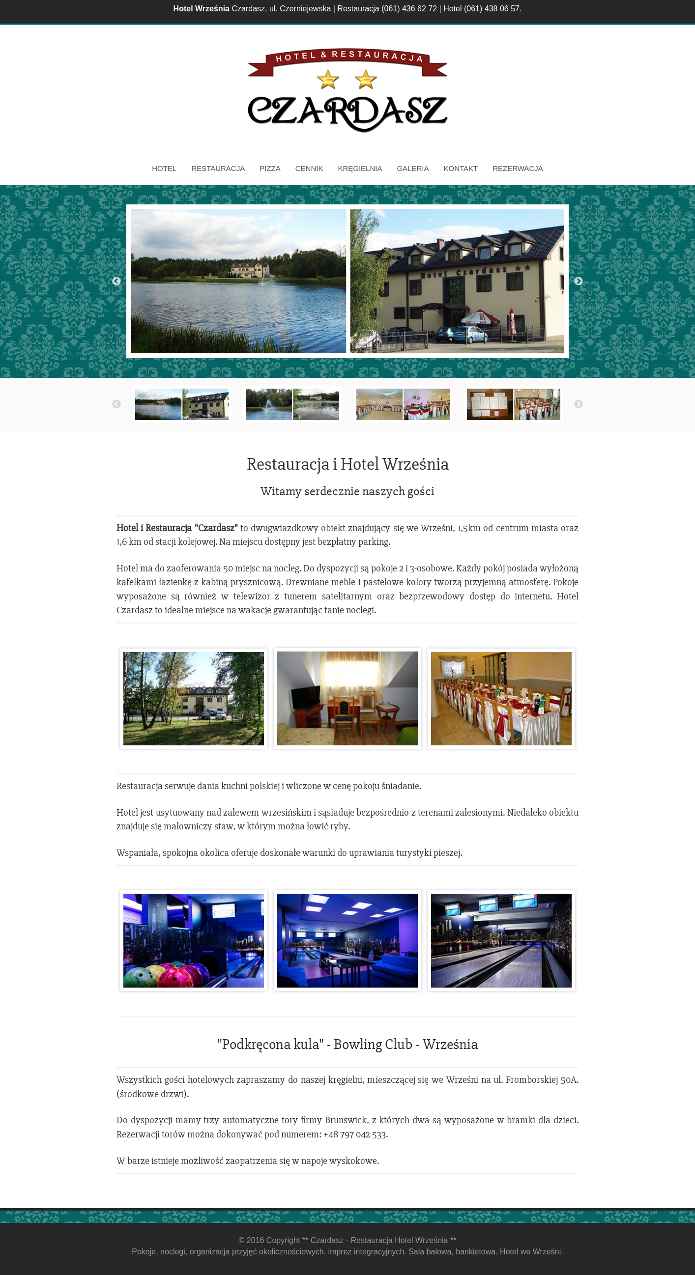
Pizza (270, 168)
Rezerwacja (517, 168)
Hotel (164, 168)
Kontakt (460, 168)
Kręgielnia (360, 168)
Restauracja (218, 168)
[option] (347, 281)
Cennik (309, 168)
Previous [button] (116, 281)
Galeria (413, 168)
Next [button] (578, 281)
